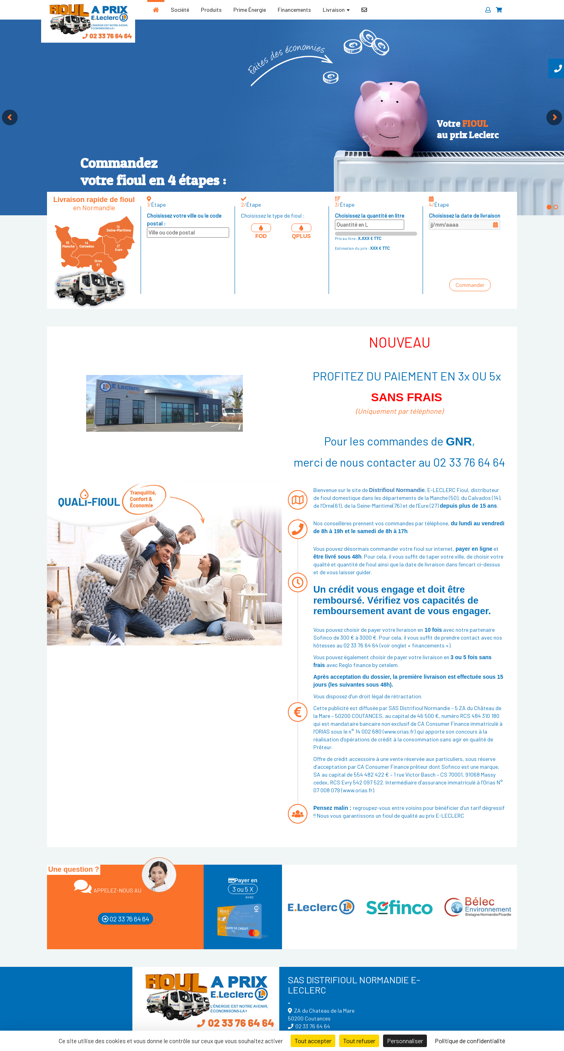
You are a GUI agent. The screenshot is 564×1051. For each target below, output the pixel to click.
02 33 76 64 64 (125, 919)
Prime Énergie (249, 9)
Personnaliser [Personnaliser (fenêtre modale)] (405, 1040)
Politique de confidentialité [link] (470, 1040)
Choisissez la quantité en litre (369, 221)
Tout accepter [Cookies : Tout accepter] (313, 1040)
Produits (211, 9)
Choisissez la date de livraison (464, 221)
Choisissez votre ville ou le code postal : (188, 225)
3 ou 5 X (242, 889)
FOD (261, 231)
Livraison (336, 9)
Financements (294, 9)
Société (180, 9)
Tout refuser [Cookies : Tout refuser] (359, 1040)
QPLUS (301, 231)
